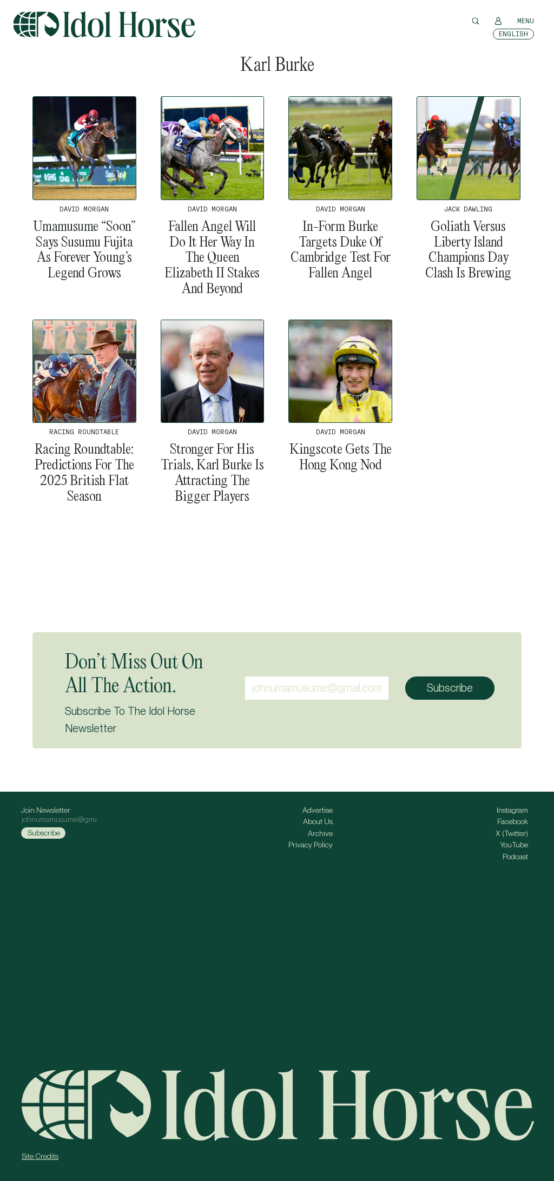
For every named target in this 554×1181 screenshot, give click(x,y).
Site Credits (40, 1156)
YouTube (514, 844)
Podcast (515, 856)
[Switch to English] (513, 34)
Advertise (317, 810)
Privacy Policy (310, 844)
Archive (320, 833)
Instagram (512, 810)
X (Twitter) (512, 833)
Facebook (512, 821)
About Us (318, 821)
